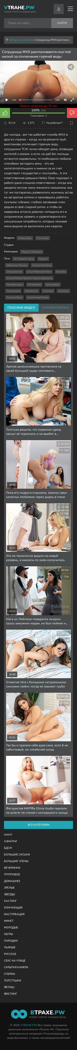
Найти (62, 23)
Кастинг (10, 901)
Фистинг (10, 994)
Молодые (11, 927)
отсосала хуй (14, 271)
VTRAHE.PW (28, 1025)
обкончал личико (17, 265)
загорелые (31, 291)
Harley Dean (25, 238)
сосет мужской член (39, 271)
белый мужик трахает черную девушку (29, 278)
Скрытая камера (16, 967)
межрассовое (15, 284)
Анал (8, 835)
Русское (10, 954)
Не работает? (52, 123)
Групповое (12, 874)
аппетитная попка (37, 297)
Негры (8, 934)
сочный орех (14, 297)
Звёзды (9, 894)
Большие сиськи (17, 854)
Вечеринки (12, 868)
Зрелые (9, 888)
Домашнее (12, 881)
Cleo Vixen (42, 238)
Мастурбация (14, 914)
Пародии (11, 941)
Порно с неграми (32, 251)
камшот (43, 258)
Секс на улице (15, 961)
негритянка (34, 284)
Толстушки (12, 980)
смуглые (48, 291)
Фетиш (9, 987)
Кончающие (13, 908)
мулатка (61, 271)
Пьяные (9, 947)
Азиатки (10, 841)
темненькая (13, 291)
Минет (8, 921)
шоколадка (52, 284)
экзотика (63, 291)
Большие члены (16, 861)
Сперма (9, 974)
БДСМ (8, 848)
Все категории (38, 825)
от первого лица (24, 258)
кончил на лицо (41, 265)
